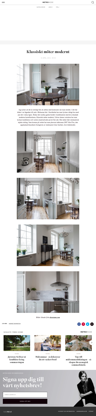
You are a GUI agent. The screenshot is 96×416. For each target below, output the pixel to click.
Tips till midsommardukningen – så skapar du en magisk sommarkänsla (78, 361)
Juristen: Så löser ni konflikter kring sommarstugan (17, 359)
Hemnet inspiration (15, 323)
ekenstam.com (55, 317)
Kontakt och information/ (66, 411)
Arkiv (51, 7)
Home (17, 353)
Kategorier (41, 7)
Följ (57, 7)
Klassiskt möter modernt (48, 52)
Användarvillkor (81, 411)
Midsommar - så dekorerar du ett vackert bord (47, 358)
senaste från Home (13, 332)
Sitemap (91, 411)
